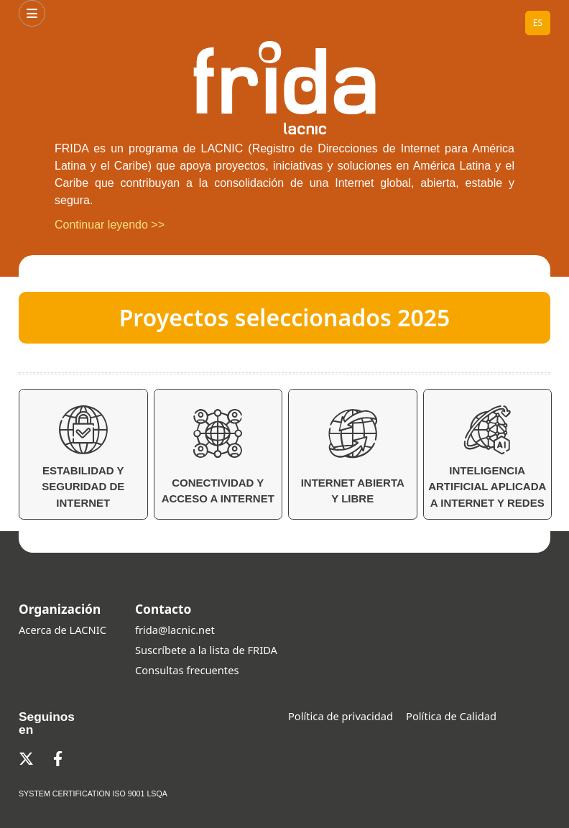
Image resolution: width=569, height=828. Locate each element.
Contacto (163, 608)
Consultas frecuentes (187, 670)
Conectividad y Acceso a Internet (218, 456)
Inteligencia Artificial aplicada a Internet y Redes (487, 457)
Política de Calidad (451, 716)
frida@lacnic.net (175, 629)
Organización (60, 608)
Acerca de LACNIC (62, 629)
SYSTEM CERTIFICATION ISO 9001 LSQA (93, 793)
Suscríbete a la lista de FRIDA (206, 650)
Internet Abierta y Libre (352, 456)
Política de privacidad (340, 716)
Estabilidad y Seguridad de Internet (83, 457)
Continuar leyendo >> (110, 224)
